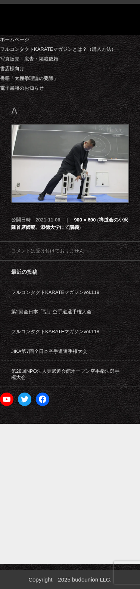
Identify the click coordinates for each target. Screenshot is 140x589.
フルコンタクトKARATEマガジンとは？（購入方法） (58, 49)
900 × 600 (85, 220)
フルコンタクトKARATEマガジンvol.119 (55, 292)
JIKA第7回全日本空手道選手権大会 (49, 351)
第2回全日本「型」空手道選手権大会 (51, 311)
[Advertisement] (70, 494)
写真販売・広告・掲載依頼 (29, 59)
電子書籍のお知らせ (22, 88)
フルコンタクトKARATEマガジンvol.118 (55, 331)
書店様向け (12, 68)
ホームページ (14, 39)
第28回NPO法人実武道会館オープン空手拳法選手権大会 (65, 374)
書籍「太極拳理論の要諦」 (29, 78)
